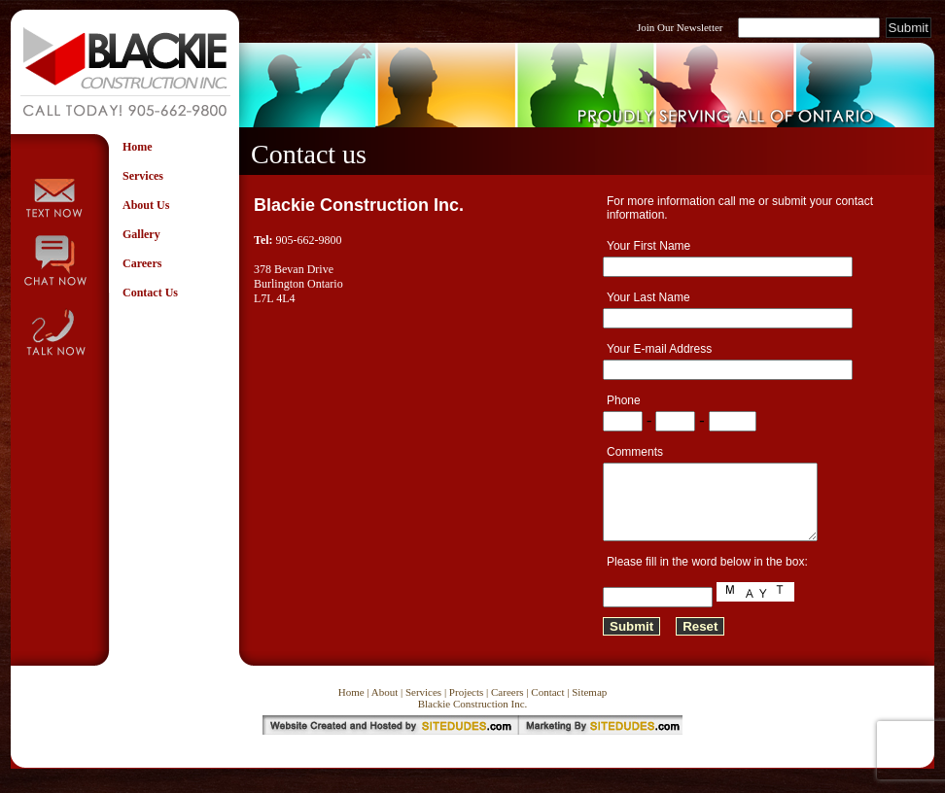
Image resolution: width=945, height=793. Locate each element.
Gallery (141, 234)
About (385, 706)
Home (137, 147)
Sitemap (589, 706)
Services (142, 176)
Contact (547, 706)
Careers (141, 263)
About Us (145, 205)
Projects (466, 706)
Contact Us (150, 292)
